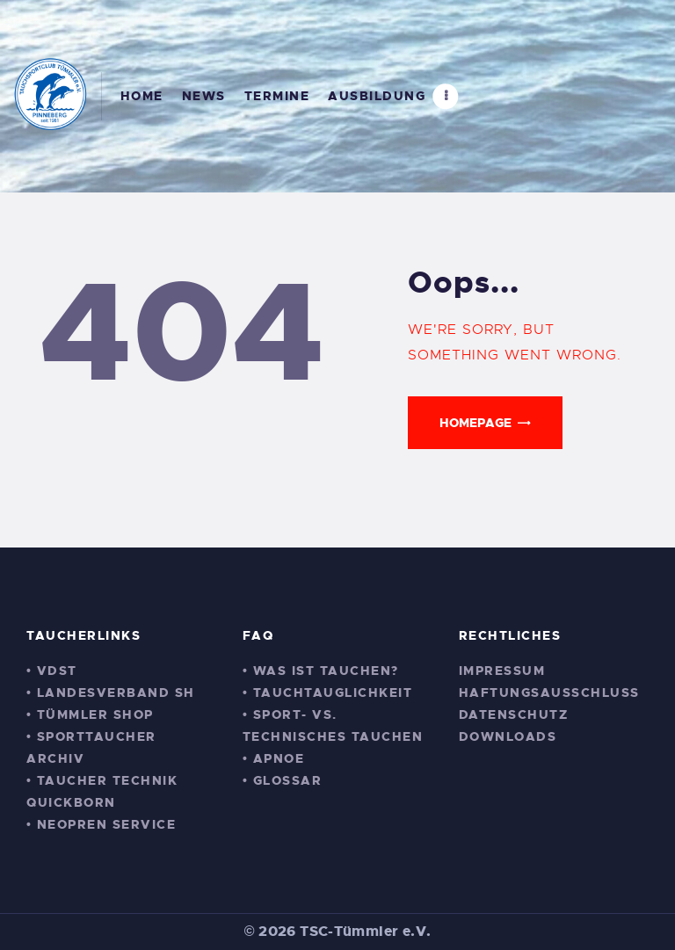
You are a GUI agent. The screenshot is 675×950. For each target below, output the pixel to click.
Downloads (508, 736)
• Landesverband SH (110, 692)
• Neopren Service (101, 824)
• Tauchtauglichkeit (327, 692)
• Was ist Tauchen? (321, 670)
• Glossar (282, 780)
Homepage (475, 423)
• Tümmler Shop (90, 714)
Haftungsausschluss (549, 692)
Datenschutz (514, 714)
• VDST (51, 670)
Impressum (502, 670)
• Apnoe (273, 758)
